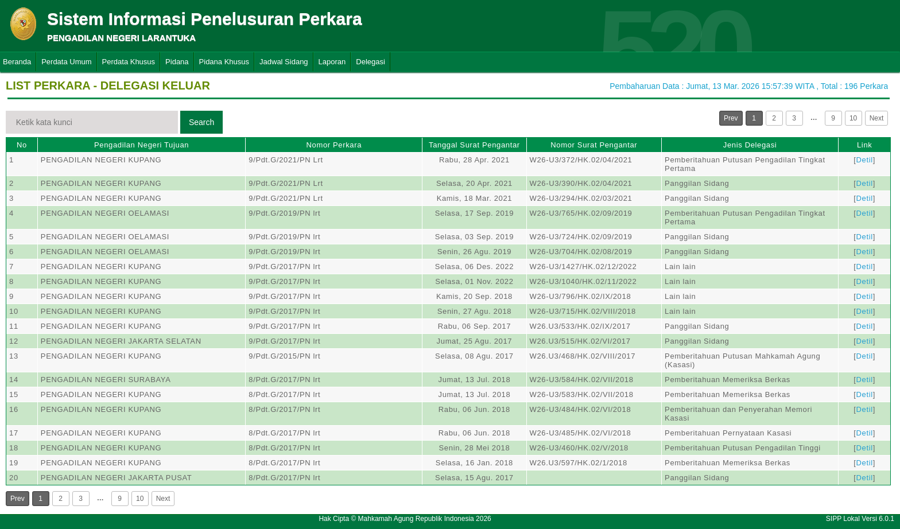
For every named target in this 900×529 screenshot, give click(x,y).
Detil (864, 159)
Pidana (176, 61)
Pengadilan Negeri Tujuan (141, 145)
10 (853, 118)
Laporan (332, 61)
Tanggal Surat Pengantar (474, 145)
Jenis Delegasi (750, 145)
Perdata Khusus (129, 61)
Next (877, 118)
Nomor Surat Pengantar (593, 145)
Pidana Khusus (224, 61)
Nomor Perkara (334, 145)
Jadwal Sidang (283, 61)
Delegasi (370, 61)
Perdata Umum (66, 61)
